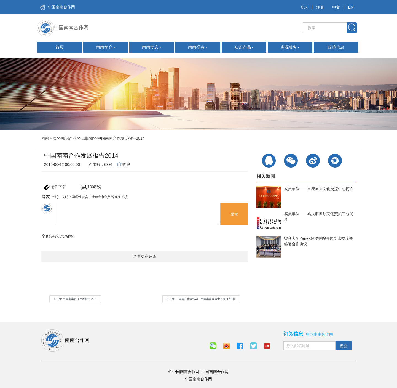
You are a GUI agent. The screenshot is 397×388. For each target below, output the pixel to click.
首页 (59, 47)
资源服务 (290, 47)
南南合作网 (65, 340)
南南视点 (197, 47)
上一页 (75, 299)
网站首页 (49, 138)
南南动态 (151, 47)
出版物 (87, 138)
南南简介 (105, 47)
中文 (336, 7)
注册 (320, 7)
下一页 (201, 299)
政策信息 (336, 47)
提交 (343, 346)
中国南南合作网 (57, 7)
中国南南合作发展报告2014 (120, 138)
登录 (304, 7)
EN (350, 7)
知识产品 (244, 47)
